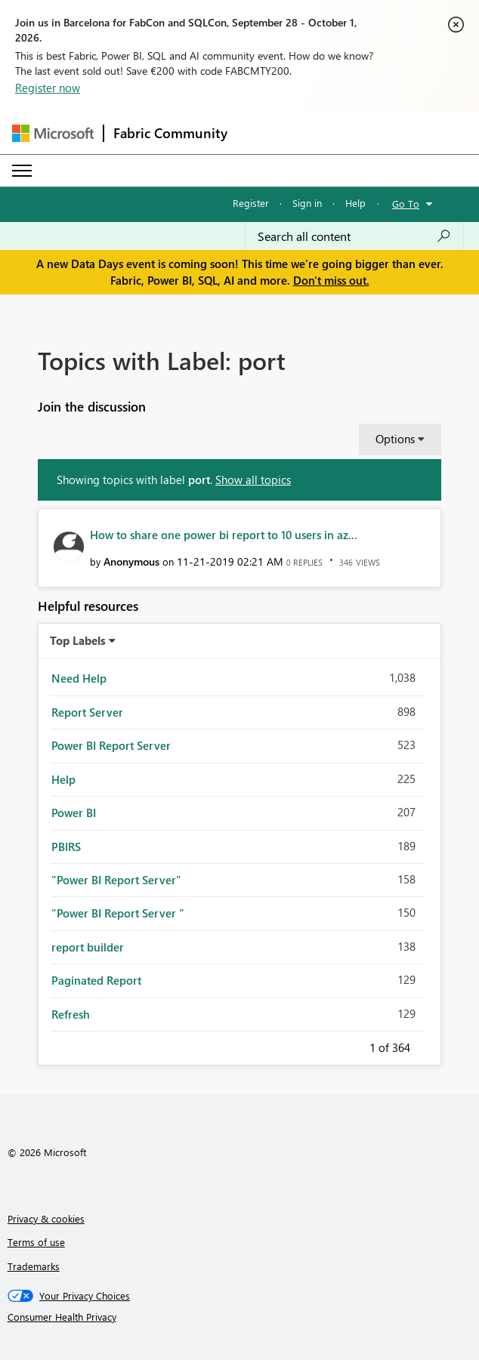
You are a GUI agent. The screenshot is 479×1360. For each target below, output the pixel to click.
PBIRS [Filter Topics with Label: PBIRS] (66, 846)
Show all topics (253, 479)
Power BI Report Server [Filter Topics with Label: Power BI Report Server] (111, 745)
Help (355, 202)
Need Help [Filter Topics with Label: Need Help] (79, 678)
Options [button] (395, 438)
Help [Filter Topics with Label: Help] (63, 779)
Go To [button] (405, 203)
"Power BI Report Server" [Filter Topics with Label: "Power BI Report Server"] (116, 879)
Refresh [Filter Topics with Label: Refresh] (70, 1014)
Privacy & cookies (46, 1218)
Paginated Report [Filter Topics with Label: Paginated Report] (96, 980)
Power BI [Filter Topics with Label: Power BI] (73, 812)
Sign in (307, 202)
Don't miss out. (331, 280)
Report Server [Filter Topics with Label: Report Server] (87, 712)
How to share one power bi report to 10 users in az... (223, 534)
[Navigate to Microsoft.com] (53, 133)
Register (251, 202)
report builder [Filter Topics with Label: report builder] (87, 946)
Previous (351, 1045)
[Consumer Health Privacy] (240, 1317)
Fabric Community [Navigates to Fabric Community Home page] (170, 133)
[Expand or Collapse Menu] (22, 171)
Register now (47, 87)
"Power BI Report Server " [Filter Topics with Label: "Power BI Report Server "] (117, 913)
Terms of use (36, 1241)
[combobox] (354, 236)
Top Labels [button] (78, 640)
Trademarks (34, 1266)
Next (428, 1045)
